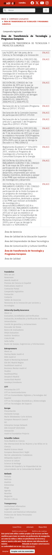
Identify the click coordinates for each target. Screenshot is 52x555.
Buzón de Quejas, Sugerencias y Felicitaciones (24, 344)
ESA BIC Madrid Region (14, 363)
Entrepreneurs (10, 348)
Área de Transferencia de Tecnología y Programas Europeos (24, 252)
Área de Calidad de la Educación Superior (26, 236)
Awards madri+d (11, 280)
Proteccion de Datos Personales (18, 515)
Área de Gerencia (13, 232)
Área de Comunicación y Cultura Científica (26, 246)
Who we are (9, 275)
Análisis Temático (11, 335)
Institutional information (15, 506)
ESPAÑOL (22, 3)
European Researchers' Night (16, 452)
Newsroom (9, 277)
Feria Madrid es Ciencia (14, 441)
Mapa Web (43, 527)
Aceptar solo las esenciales (22, 551)
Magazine (8, 496)
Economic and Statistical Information (20, 512)
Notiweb (7, 474)
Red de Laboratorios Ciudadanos (18, 455)
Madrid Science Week (13, 449)
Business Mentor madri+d (15, 368)
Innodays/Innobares (13, 382)
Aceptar (5, 551)
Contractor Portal (11, 289)
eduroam (29, 527)
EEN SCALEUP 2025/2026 (14, 428)
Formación (8, 294)
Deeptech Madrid (11, 377)
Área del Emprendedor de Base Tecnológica (27, 241)
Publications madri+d (13, 286)
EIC (5, 422)
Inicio (3, 19)
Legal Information (12, 509)
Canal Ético (9, 517)
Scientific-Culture (11, 438)
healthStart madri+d (13, 365)
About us (8, 313)
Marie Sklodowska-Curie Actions (18, 417)
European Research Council (16, 419)
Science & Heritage (12, 463)
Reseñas (8, 493)
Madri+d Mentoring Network (16, 360)
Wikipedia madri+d (12, 458)
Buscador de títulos (12, 327)
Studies (7, 371)
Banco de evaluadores (14, 330)
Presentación (10, 411)
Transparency (10, 503)
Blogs (6, 488)
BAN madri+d (10, 357)
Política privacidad (19, 531)
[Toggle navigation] (46, 10)
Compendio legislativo (12, 31)
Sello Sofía (9, 341)
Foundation (9, 272)
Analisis (7, 482)
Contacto (8, 297)
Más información (28, 546)
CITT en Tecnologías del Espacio (18, 404)
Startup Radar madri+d (14, 354)
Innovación (9, 431)
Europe (7, 408)
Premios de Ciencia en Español (17, 283)
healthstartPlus (11, 374)
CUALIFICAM (9, 338)
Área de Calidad (13, 258)
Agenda (7, 491)
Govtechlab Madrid (12, 379)
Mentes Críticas (11, 499)
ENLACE (45, 52)
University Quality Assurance (16, 310)
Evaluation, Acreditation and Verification (21, 316)
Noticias (7, 479)
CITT (6, 387)
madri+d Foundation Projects (16, 434)
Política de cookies (39, 531)
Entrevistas (9, 485)
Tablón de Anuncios (12, 300)
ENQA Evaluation (11, 333)
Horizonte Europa (11, 414)
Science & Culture (12, 461)
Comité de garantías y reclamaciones (20, 324)
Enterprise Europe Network (15, 425)
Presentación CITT (12, 390)
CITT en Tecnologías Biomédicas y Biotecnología (25, 401)
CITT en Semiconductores (15, 392)
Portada (7, 476)
